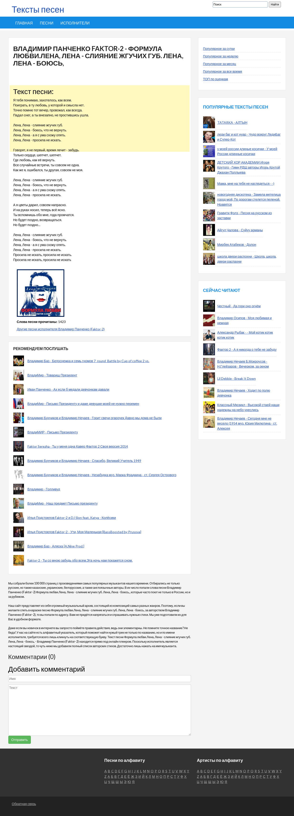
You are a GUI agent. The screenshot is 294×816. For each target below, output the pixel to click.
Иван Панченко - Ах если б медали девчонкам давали (68, 389)
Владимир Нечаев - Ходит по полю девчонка (243, 392)
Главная (24, 23)
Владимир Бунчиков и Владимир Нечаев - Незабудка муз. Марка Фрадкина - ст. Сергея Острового (102, 475)
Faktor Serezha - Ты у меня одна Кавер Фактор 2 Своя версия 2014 (78, 446)
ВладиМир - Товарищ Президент (52, 375)
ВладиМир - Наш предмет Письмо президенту (63, 503)
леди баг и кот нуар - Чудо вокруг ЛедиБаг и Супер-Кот (249, 136)
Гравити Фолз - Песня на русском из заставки (244, 215)
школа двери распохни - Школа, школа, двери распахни (247, 258)
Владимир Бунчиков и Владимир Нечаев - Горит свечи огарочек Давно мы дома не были (95, 418)
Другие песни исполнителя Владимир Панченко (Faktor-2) (61, 329)
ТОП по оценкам (215, 79)
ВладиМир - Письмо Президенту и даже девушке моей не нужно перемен (83, 404)
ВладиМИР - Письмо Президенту (53, 432)
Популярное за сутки (219, 49)
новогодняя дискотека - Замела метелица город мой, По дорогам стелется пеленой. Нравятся (249, 199)
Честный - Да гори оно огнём (239, 306)
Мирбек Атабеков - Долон (236, 244)
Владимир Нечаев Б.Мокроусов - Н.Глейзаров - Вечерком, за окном (243, 363)
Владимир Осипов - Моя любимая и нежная (244, 320)
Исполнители (75, 23)
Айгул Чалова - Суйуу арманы (240, 230)
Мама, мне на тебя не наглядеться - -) (245, 183)
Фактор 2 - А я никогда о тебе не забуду (247, 349)
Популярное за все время (222, 71)
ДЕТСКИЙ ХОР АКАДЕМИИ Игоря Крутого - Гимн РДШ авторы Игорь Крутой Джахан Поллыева (248, 167)
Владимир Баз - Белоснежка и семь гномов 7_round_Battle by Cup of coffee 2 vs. (88, 361)
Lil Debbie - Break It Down (236, 378)
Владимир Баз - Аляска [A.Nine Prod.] (56, 546)
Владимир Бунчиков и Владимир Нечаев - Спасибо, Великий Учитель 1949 (84, 461)
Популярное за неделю (220, 56)
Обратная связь (24, 804)
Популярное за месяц (219, 64)
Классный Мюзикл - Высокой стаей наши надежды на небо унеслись (248, 407)
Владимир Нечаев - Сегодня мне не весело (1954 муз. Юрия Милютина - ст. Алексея (247, 423)
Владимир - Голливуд (44, 489)
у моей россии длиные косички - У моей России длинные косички (247, 151)
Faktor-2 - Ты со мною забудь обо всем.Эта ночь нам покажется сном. (80, 560)
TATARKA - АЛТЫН (232, 122)
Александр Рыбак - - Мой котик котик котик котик (245, 334)
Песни (46, 23)
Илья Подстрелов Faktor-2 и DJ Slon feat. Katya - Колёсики (72, 518)
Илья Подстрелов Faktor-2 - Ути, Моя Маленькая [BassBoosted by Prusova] (84, 532)
